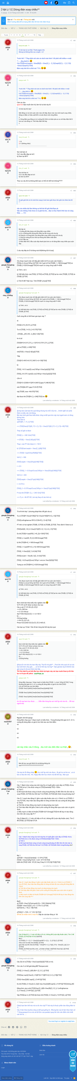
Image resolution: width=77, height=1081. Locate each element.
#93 (74, 715)
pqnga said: (22, 80)
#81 (74, 40)
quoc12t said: (23, 196)
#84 (74, 164)
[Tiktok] (56, 2)
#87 (74, 258)
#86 (74, 220)
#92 (74, 635)
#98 (74, 926)
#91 (74, 572)
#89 (74, 408)
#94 (74, 755)
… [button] (31, 35)
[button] (3, 3)
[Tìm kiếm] (73, 2)
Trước (6, 35)
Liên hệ (41, 1055)
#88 (74, 288)
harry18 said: (23, 45)
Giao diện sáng (6, 1078)
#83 (74, 133)
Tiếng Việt (18, 1078)
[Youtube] (46, 2)
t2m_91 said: (23, 168)
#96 (74, 828)
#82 (74, 76)
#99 (74, 959)
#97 (74, 873)
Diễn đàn (42, 1050)
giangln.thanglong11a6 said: (28, 293)
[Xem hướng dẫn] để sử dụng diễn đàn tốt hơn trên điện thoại (29, 22)
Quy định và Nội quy (56, 1078)
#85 (74, 191)
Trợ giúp (66, 1078)
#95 (74, 782)
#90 (74, 508)
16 (34, 35)
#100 (74, 1003)
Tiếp (39, 35)
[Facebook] (51, 2)
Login (3, 1067)
